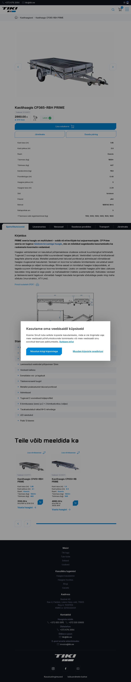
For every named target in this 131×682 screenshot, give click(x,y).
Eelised (65, 560)
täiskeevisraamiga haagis (48, 243)
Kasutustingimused (53, 677)
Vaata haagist (27, 507)
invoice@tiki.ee (65, 644)
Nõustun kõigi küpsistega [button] (44, 351)
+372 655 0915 (55, 622)
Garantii (65, 588)
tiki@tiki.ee (28, 2)
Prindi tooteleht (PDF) (27, 284)
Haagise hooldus (65, 580)
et (124, 2)
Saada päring (91, 134)
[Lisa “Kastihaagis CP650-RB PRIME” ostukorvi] (75, 503)
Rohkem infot (66, 341)
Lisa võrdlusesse (34, 453)
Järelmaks (40, 134)
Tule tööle (65, 556)
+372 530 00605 (75, 622)
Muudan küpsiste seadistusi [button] (88, 351)
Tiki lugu (65, 552)
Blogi (65, 584)
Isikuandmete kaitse (77, 677)
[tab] (15, 227)
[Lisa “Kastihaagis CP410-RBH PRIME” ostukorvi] (40, 502)
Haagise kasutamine (65, 576)
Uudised (65, 564)
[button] (113, 67)
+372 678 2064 (10, 2)
